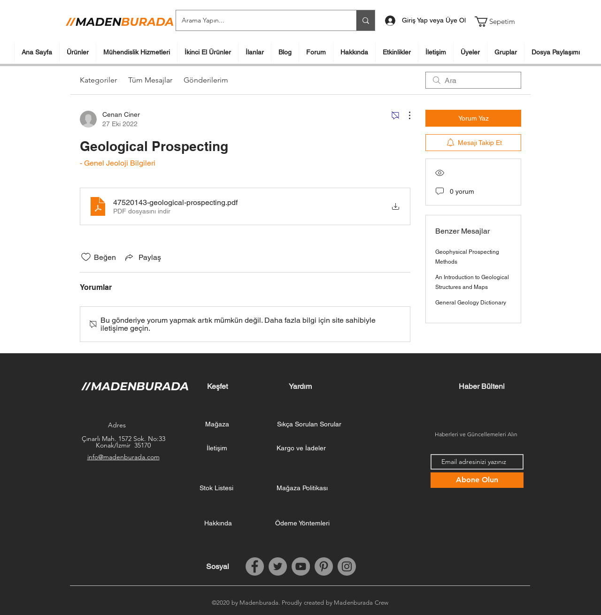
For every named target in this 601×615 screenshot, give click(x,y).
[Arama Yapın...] (259, 20)
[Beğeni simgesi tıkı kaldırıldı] (86, 257)
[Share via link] (142, 257)
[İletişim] (217, 448)
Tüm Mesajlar (150, 80)
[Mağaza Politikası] (302, 488)
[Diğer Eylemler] (404, 115)
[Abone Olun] (477, 480)
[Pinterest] (324, 566)
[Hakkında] (218, 523)
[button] (501, 21)
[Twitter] (278, 566)
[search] (473, 80)
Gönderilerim (206, 80)
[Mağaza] (217, 424)
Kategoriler (98, 80)
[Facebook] (255, 566)
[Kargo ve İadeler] (301, 448)
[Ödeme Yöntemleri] (302, 523)
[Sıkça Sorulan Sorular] (309, 424)
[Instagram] (347, 566)
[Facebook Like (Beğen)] (481, 566)
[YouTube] (301, 566)
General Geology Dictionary (470, 302)
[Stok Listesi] (216, 488)
